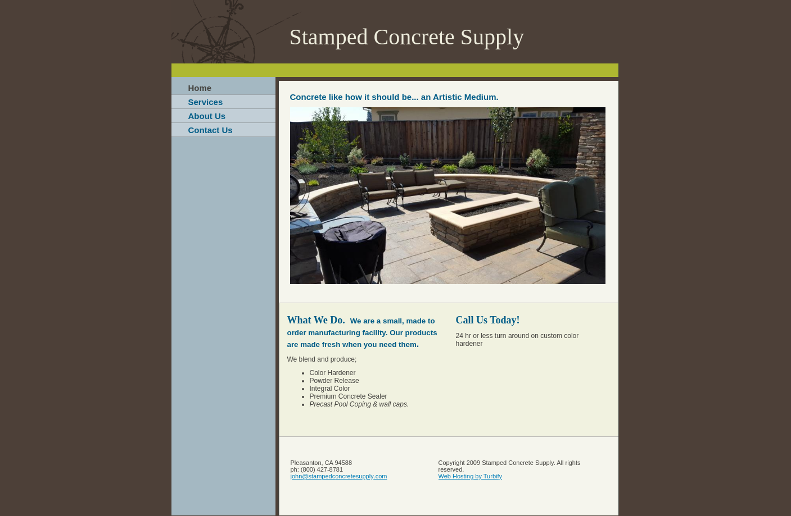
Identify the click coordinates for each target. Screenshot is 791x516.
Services (205, 102)
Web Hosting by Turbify (471, 476)
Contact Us (210, 130)
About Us (207, 116)
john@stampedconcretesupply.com (339, 476)
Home (200, 88)
